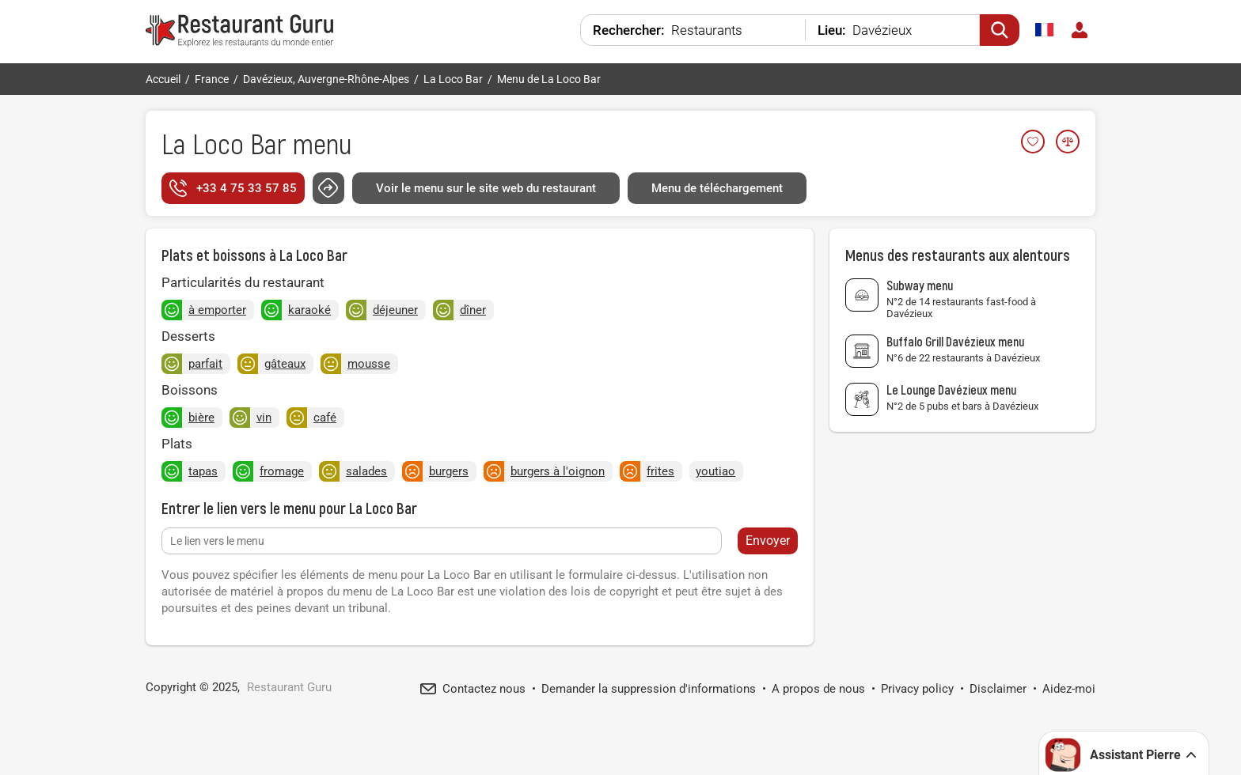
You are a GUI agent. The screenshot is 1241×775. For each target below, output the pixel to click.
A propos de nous (818, 689)
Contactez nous (484, 689)
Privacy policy (917, 689)
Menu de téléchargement (717, 188)
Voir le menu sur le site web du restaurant (486, 188)
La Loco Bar (224, 143)
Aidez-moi (1068, 689)
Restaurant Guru (289, 687)
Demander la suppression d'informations (648, 689)
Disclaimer (998, 689)
